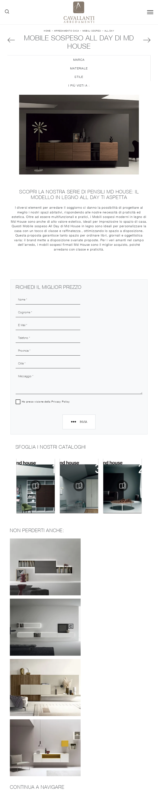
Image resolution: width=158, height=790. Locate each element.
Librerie (41, 741)
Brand (41, 694)
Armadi (117, 713)
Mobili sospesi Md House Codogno (79, 643)
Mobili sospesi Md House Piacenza (79, 661)
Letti (116, 707)
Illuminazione (116, 731)
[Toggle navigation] (150, 12)
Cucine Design (41, 717)
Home (47, 30)
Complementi (117, 737)
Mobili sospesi (91, 30)
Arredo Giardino (116, 743)
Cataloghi (41, 700)
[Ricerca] (7, 12)
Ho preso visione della (46, 364)
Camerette (116, 719)
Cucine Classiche (41, 729)
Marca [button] (79, 60)
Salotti (116, 696)
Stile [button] (78, 77)
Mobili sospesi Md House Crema (79, 652)
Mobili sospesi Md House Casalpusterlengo (79, 634)
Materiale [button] (79, 68)
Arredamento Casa (66, 30)
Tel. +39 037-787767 (124, 757)
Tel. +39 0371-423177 (133, 761)
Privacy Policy (61, 364)
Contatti (41, 706)
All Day (109, 30)
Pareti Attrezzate (117, 690)
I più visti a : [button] (79, 86)
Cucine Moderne (41, 723)
